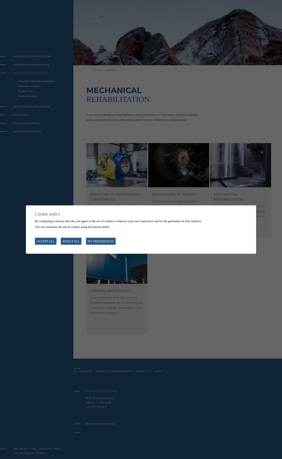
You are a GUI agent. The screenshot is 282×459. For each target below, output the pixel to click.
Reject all (71, 241)
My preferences (101, 241)
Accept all (46, 241)
